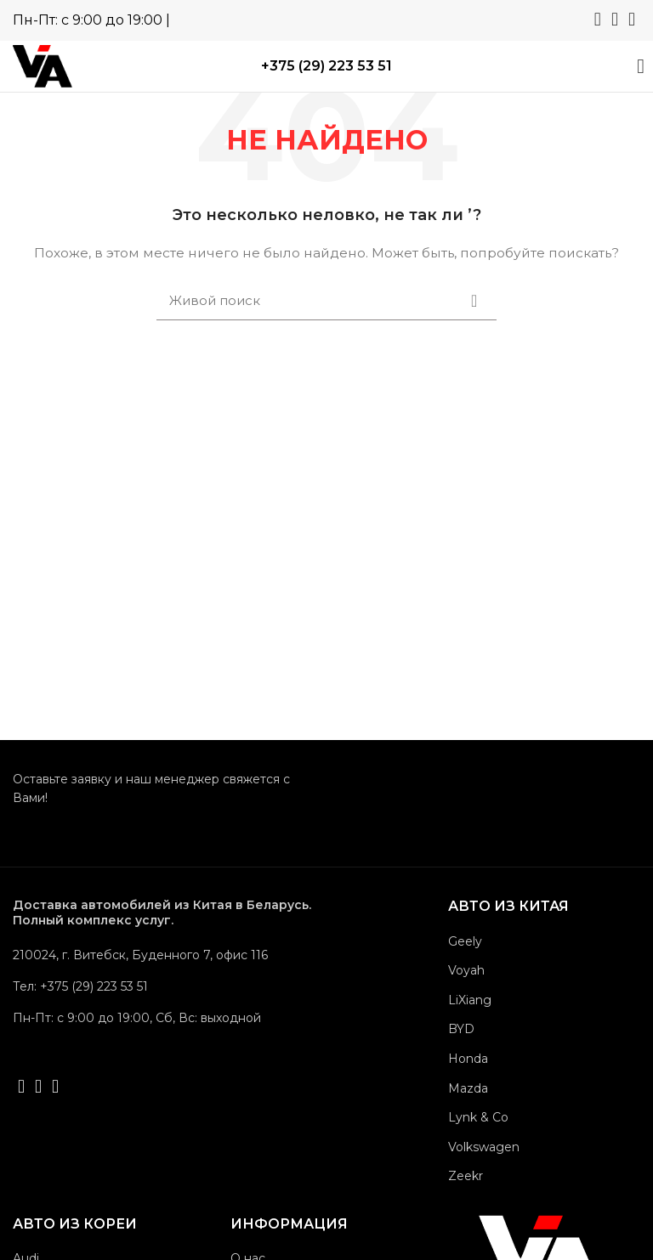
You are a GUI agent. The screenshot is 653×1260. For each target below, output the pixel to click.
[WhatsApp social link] (597, 19)
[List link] (163, 986)
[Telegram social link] (614, 19)
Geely (465, 941)
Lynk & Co (478, 1117)
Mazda (468, 1088)
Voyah (466, 970)
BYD (461, 1029)
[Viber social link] (631, 19)
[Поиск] (326, 300)
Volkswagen (484, 1147)
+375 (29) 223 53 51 (326, 66)
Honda (468, 1058)
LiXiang (469, 1000)
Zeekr (465, 1176)
